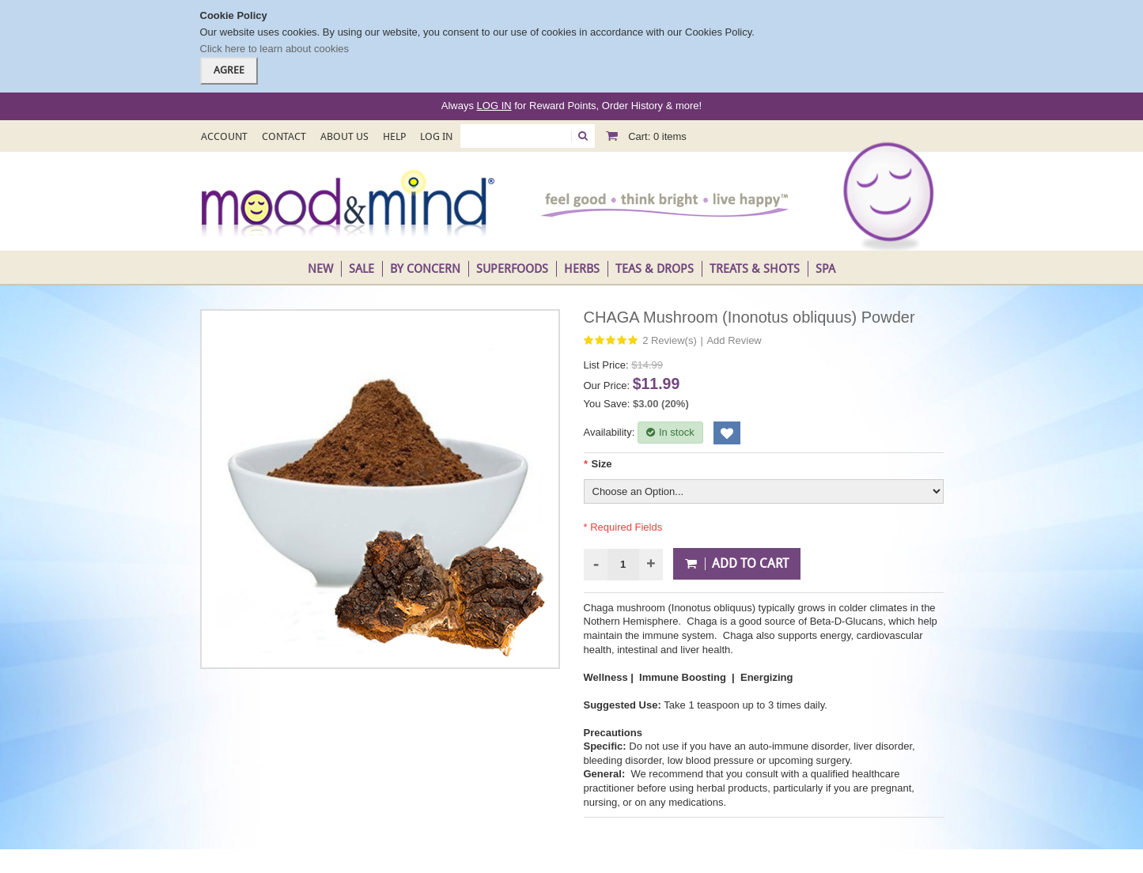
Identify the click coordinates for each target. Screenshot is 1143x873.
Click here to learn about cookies (275, 49)
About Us (344, 136)
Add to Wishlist (726, 432)
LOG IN (494, 105)
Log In (436, 136)
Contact (284, 136)
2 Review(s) (669, 340)
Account (224, 136)
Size (598, 464)
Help (394, 136)
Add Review (733, 340)
